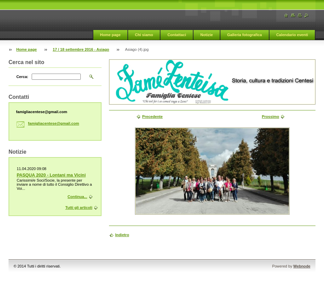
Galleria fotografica (244, 35)
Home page (110, 35)
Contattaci (176, 35)
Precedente (152, 117)
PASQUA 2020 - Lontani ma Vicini (51, 175)
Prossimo (270, 117)
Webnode (301, 266)
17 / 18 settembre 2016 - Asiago (81, 49)
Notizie (206, 35)
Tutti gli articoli (78, 207)
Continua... (77, 197)
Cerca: (22, 77)
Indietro (122, 235)
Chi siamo (144, 35)
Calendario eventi (292, 35)
